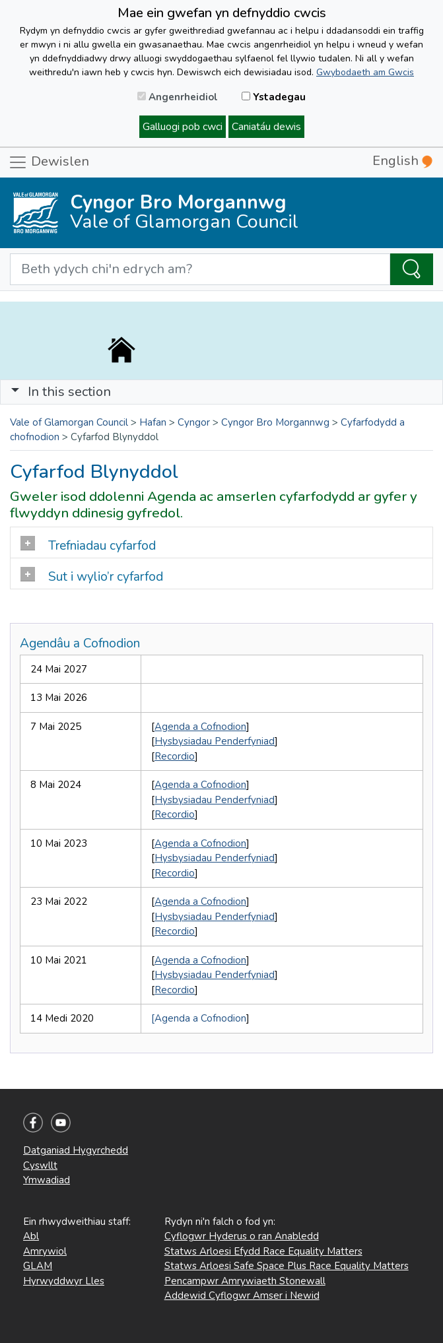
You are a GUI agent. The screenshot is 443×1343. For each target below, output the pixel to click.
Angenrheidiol (177, 97)
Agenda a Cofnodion (200, 726)
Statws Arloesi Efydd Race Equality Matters (263, 1251)
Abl (31, 1236)
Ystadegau (274, 97)
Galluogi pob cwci (182, 126)
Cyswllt (40, 1165)
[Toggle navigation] (221, 392)
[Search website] (200, 269)
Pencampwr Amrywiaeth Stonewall (244, 1281)
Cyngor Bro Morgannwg (275, 422)
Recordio (174, 756)
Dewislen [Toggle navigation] (48, 162)
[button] (15, 391)
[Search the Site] (411, 269)
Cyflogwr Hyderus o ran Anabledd (241, 1236)
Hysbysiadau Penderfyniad (214, 741)
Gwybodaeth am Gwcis (365, 72)
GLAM (37, 1265)
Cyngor (194, 422)
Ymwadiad (46, 1180)
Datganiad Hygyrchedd (75, 1150)
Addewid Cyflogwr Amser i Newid (242, 1295)
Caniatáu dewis (266, 126)
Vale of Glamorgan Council (69, 422)
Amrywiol (45, 1251)
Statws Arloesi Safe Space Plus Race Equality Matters (286, 1265)
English (402, 161)
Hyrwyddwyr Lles (63, 1281)
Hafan (152, 422)
